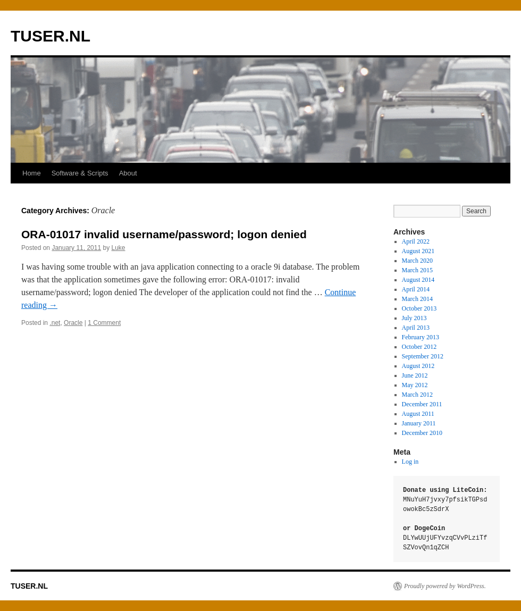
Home (31, 173)
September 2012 (422, 356)
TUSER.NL (50, 36)
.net (54, 323)
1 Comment (104, 323)
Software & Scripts (80, 173)
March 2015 (417, 270)
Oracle (73, 323)
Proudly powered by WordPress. (445, 586)
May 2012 (415, 385)
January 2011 (419, 423)
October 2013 (419, 308)
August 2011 (418, 413)
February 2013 (420, 337)
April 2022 (416, 241)
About (128, 173)
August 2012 (418, 366)
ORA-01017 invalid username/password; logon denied (164, 234)
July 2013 (414, 318)
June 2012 (415, 375)
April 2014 (416, 289)
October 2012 (419, 346)
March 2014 (417, 299)
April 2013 (416, 327)
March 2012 (417, 394)
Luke (118, 248)
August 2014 (418, 279)
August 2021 (418, 251)
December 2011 (422, 404)
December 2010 (422, 433)
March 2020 (417, 260)
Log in (410, 461)
